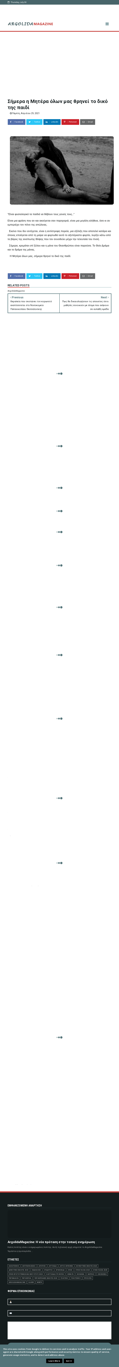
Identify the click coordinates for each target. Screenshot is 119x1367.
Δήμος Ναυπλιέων (40, 7)
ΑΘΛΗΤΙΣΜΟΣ (14, 1266)
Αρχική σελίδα (20, 7)
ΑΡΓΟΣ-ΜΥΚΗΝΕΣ (66, 1266)
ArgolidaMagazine (17, 1282)
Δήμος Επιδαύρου (21, 11)
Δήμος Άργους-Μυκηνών (66, 7)
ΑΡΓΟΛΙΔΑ (53, 1266)
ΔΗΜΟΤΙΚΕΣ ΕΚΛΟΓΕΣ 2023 (19, 1270)
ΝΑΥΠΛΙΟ (91, 1274)
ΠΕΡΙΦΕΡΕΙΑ (26, 1278)
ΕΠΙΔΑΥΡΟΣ (48, 1270)
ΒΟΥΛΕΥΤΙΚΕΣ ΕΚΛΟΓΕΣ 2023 (86, 1266)
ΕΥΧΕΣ (70, 1270)
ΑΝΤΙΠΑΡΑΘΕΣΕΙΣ (28, 1266)
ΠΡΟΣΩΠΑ (88, 1278)
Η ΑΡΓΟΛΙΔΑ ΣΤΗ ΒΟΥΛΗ (55, 1274)
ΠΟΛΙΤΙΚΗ (64, 1278)
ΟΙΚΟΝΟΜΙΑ (102, 1274)
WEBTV (39, 1282)
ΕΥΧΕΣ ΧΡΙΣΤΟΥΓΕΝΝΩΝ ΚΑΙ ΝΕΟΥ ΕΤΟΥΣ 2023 (26, 1274)
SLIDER (31, 1282)
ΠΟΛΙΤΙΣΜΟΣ (76, 1278)
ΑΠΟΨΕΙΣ (42, 1266)
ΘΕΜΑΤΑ (70, 1274)
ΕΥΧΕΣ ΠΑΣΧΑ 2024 (100, 1270)
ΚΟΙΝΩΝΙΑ (80, 1274)
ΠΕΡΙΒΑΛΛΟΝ (14, 1278)
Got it (69, 1361)
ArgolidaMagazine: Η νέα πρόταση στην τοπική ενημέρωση (51, 1242)
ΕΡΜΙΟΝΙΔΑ (60, 1270)
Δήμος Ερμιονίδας (92, 7)
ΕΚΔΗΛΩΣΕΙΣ (36, 1270)
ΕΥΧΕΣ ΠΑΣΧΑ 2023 (83, 1270)
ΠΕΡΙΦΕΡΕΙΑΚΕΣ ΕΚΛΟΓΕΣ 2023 (45, 1278)
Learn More (54, 1361)
